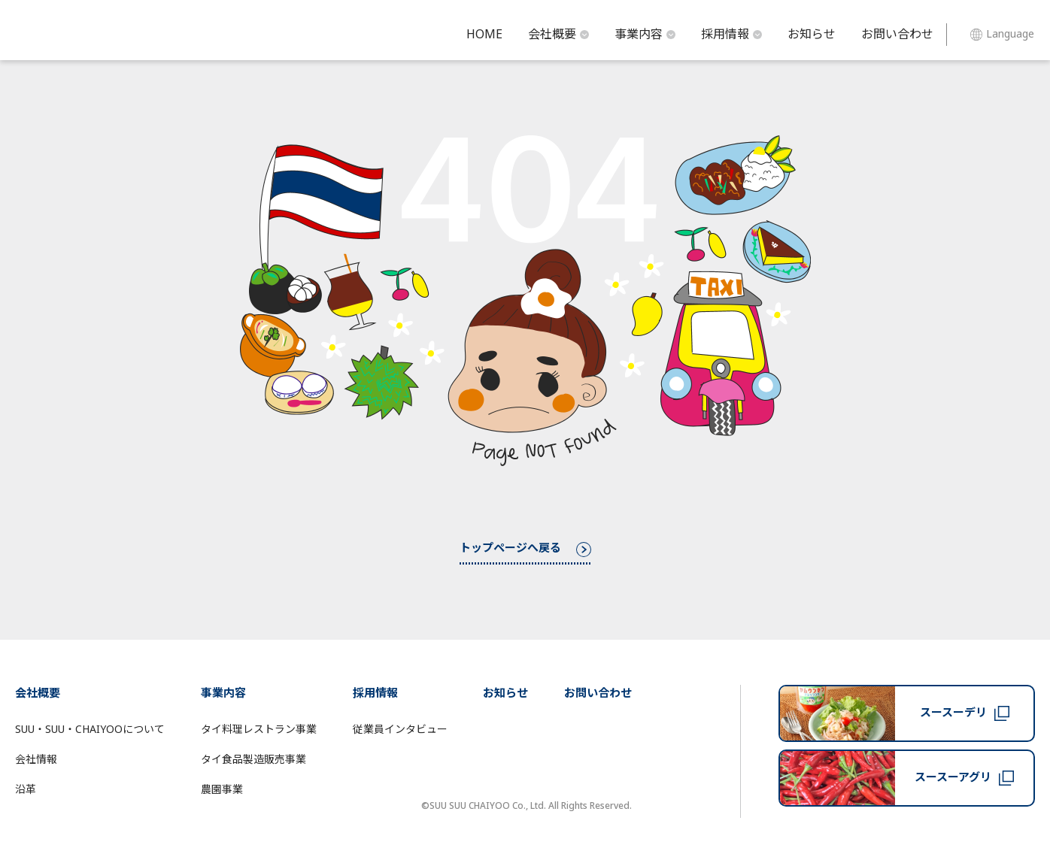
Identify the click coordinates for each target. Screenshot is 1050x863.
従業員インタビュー (400, 729)
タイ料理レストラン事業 (259, 729)
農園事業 (222, 790)
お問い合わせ (897, 35)
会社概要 (558, 35)
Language (1002, 34)
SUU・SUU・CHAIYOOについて (90, 729)
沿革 (25, 790)
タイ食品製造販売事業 (253, 760)
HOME (484, 35)
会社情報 (36, 760)
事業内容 (645, 35)
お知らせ (812, 35)
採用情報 (731, 35)
